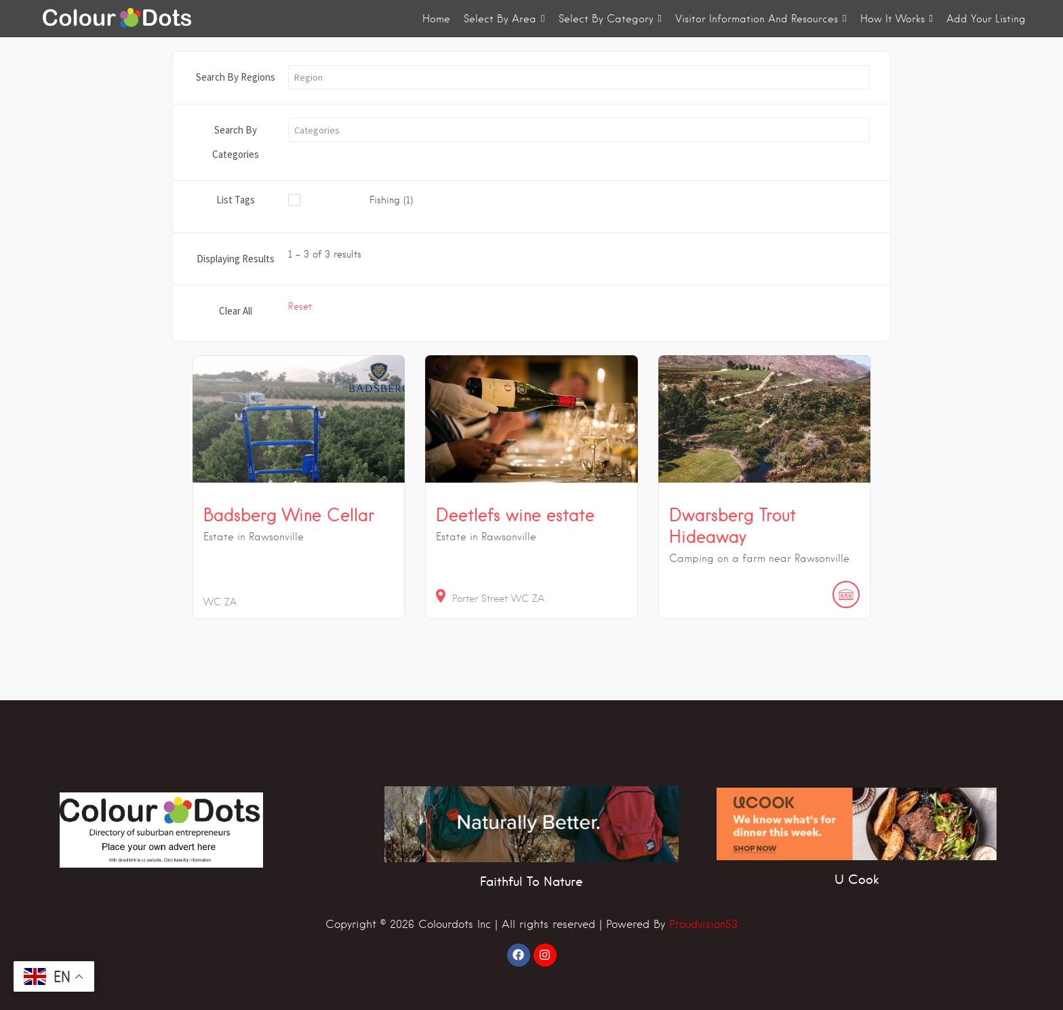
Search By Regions (235, 76)
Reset (300, 306)
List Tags (235, 199)
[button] (579, 77)
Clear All (235, 310)
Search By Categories (235, 142)
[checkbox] (384, 201)
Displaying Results (236, 258)
